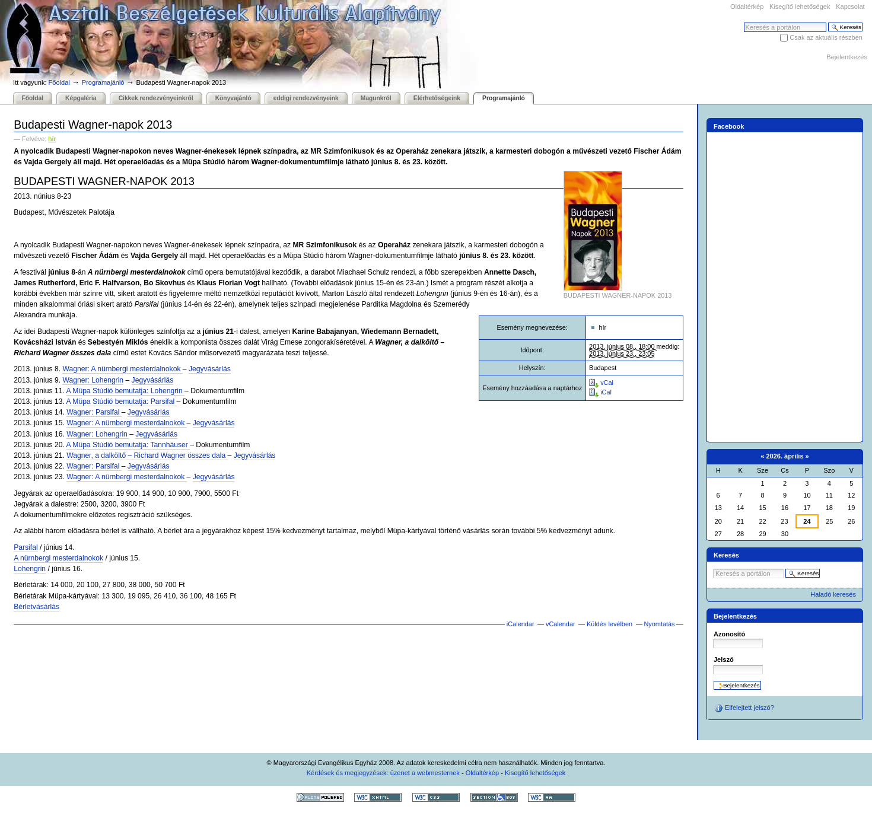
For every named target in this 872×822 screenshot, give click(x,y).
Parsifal (25, 547)
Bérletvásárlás (36, 607)
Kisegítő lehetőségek (799, 6)
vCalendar (560, 623)
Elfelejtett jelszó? (744, 708)
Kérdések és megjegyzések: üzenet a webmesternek (383, 772)
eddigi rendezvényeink (306, 98)
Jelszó (724, 659)
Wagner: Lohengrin (92, 380)
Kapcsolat (850, 6)
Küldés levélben (609, 623)
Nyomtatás (659, 623)
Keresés (743, 22)
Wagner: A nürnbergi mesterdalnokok (122, 369)
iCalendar (520, 623)
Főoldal (59, 82)
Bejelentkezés (846, 56)
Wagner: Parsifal (94, 412)
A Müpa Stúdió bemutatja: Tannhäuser (128, 445)
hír (52, 138)
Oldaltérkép (746, 6)
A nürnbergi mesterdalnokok (58, 558)
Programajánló (103, 82)
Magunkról (376, 98)
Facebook (729, 126)
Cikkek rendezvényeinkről (156, 98)
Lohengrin (30, 569)
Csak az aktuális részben (826, 37)
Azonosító (729, 634)
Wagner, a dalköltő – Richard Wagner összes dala (146, 455)
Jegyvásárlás (210, 369)
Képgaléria (80, 98)
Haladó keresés (833, 594)
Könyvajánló (233, 98)
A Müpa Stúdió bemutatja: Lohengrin (125, 391)
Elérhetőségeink (436, 98)
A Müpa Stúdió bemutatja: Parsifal (121, 401)
